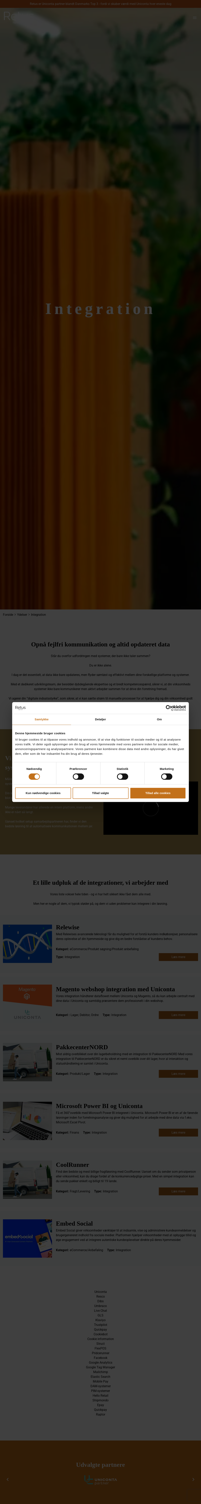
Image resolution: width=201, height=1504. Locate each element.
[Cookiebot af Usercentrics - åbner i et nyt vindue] (169, 708)
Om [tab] (159, 719)
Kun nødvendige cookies (43, 793)
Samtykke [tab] (42, 719)
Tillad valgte (100, 793)
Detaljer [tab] (100, 719)
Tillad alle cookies (157, 793)
